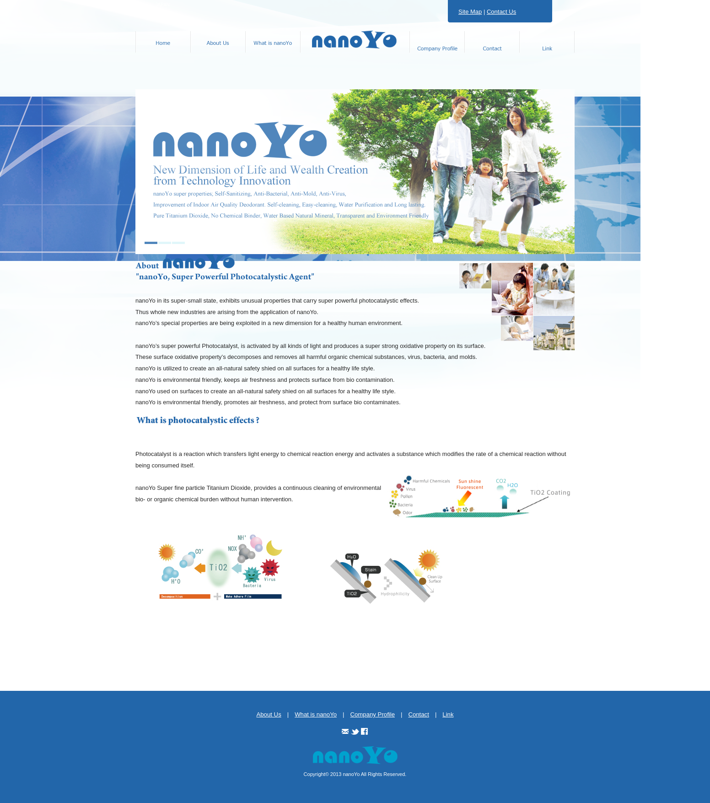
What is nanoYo (316, 714)
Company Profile (372, 714)
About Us (268, 714)
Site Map (470, 11)
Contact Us (501, 11)
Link (447, 714)
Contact (418, 714)
